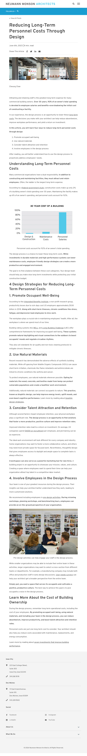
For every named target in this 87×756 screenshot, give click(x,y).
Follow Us (11, 11)
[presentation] (78, 3)
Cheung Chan (14, 86)
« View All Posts (15, 18)
